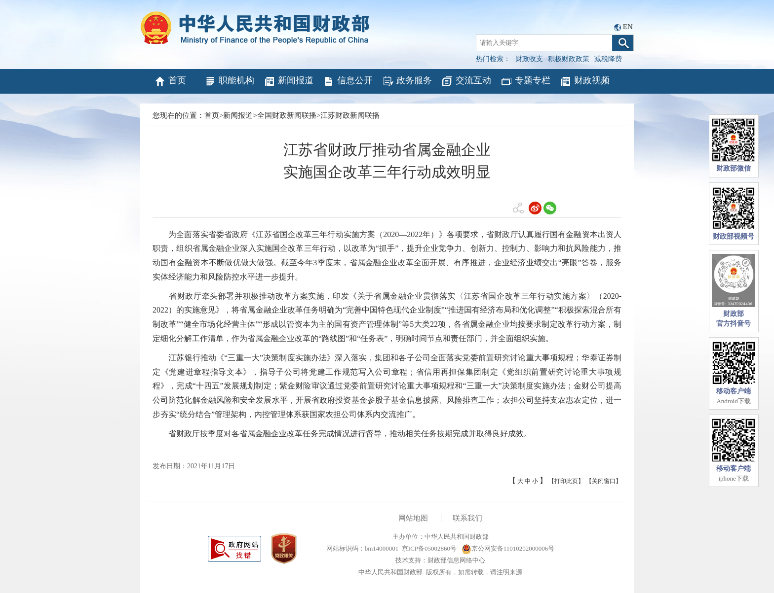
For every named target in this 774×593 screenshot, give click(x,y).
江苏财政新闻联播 (350, 115)
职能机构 (229, 81)
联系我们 (467, 518)
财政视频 (585, 81)
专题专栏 (525, 81)
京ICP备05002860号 (429, 548)
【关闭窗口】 (603, 481)
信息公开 (348, 81)
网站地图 (413, 518)
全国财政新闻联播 (286, 115)
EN (628, 27)
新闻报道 (288, 81)
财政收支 (529, 59)
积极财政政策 (568, 59)
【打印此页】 (566, 481)
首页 (170, 81)
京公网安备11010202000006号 (508, 548)
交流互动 (466, 81)
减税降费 (608, 59)
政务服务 (407, 81)
